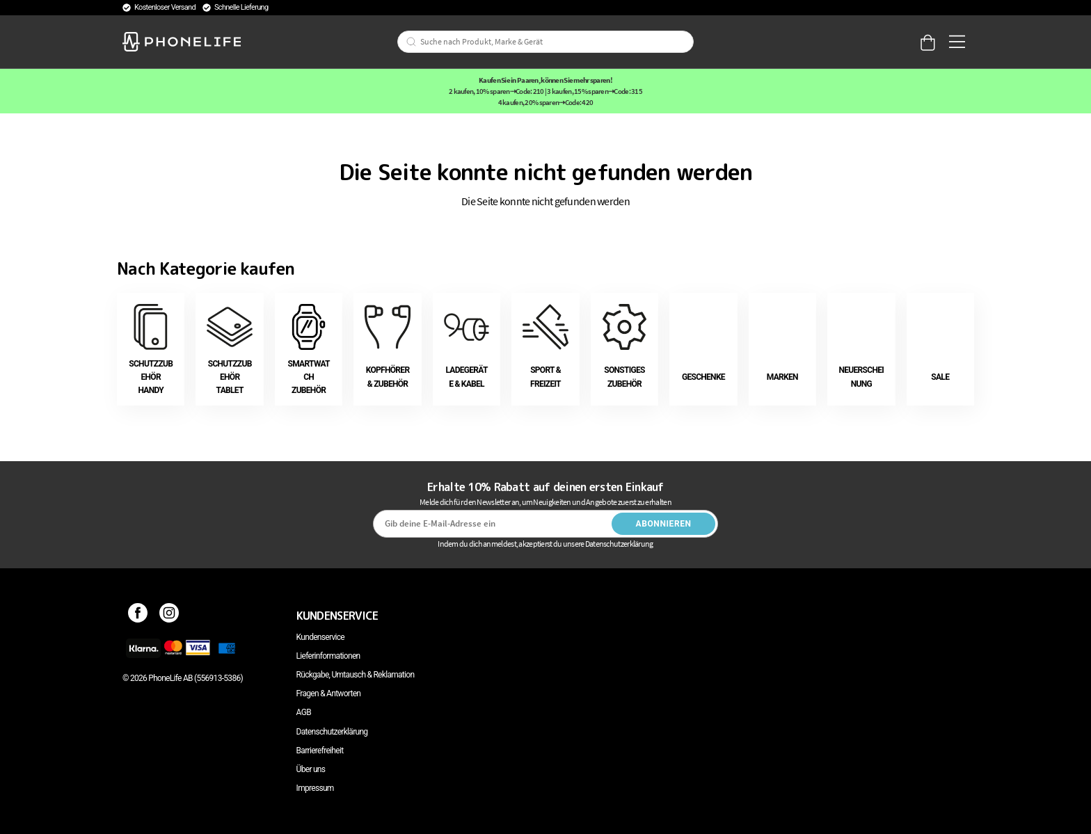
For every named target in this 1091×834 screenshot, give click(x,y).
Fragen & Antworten (328, 693)
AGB (303, 712)
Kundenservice (320, 637)
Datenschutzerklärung (332, 732)
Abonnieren (664, 524)
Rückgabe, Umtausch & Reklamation (355, 675)
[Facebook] (138, 615)
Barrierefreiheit (320, 750)
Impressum (315, 788)
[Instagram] (169, 615)
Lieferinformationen (328, 656)
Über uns (311, 769)
